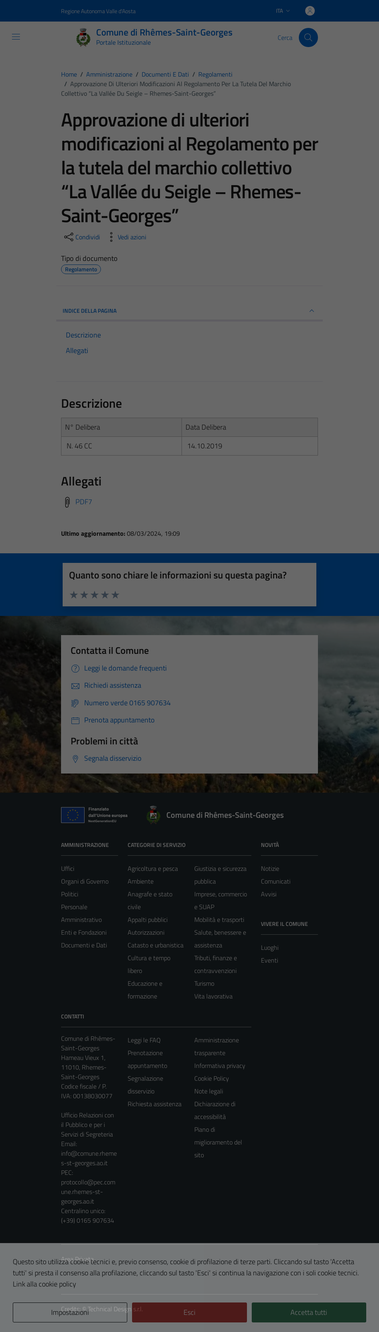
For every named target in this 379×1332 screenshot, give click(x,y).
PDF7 (83, 501)
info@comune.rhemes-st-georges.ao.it (89, 1158)
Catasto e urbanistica (156, 945)
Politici (69, 894)
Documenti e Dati (84, 945)
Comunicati (275, 881)
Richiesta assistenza (155, 1104)
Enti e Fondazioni (84, 932)
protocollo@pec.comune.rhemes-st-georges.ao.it (88, 1191)
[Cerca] (308, 37)
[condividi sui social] (81, 237)
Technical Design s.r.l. (115, 1309)
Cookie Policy (211, 1078)
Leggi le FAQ (144, 1040)
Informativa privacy (219, 1065)
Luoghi (269, 947)
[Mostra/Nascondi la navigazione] (16, 36)
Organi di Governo (85, 881)
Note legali (208, 1091)
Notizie (270, 868)
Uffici (67, 868)
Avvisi (268, 894)
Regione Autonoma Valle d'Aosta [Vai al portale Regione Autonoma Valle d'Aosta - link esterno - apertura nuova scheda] (98, 11)
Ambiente (141, 881)
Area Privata (77, 1259)
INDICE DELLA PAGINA (189, 311)
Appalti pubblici (148, 919)
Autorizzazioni (146, 932)
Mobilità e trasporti (219, 919)
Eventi (269, 960)
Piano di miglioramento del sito (218, 1142)
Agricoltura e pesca (153, 868)
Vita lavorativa (213, 996)
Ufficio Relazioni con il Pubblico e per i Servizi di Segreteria (87, 1124)
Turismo (204, 983)
